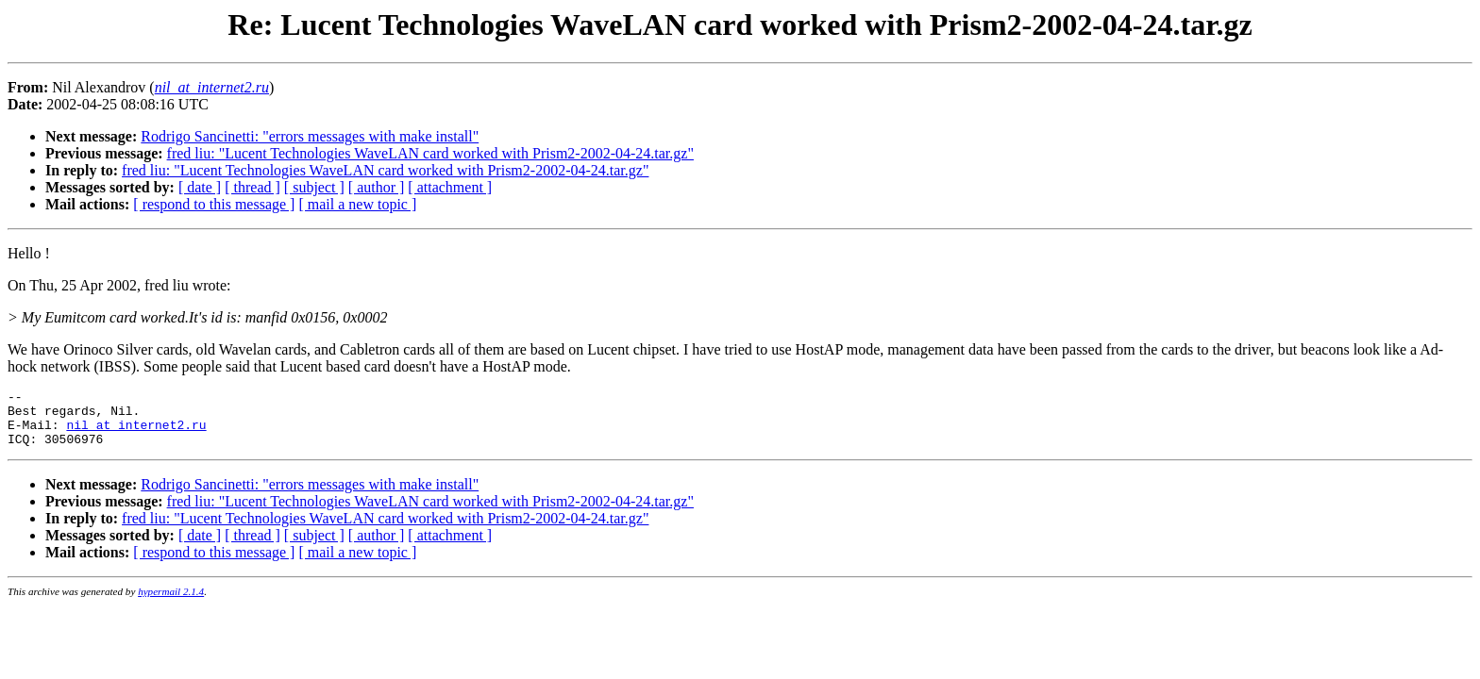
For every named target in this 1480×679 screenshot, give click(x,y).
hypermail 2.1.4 (171, 602)
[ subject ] (314, 187)
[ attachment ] (450, 187)
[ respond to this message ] (213, 204)
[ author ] (376, 187)
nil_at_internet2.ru (136, 432)
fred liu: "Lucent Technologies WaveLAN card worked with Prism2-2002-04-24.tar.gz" (430, 153)
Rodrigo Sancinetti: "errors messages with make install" (310, 136)
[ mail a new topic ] (357, 204)
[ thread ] (252, 187)
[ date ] (199, 187)
